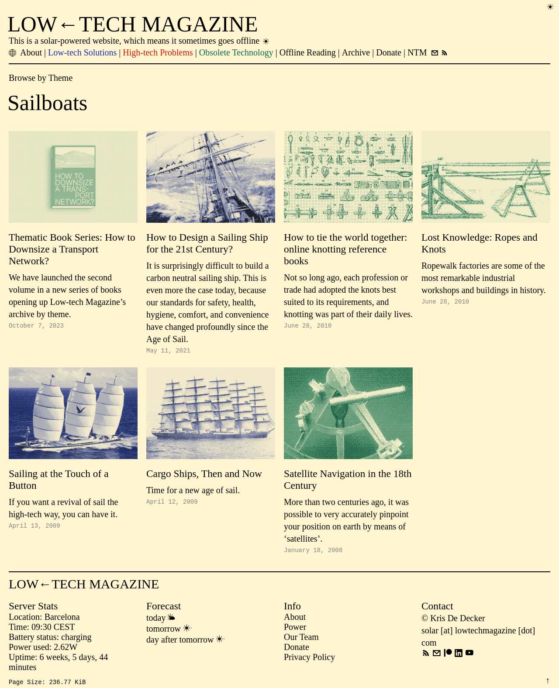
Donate (296, 649)
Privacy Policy (309, 659)
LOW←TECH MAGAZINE (132, 24)
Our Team (301, 639)
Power (295, 629)
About (295, 619)
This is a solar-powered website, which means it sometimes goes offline (139, 40)
